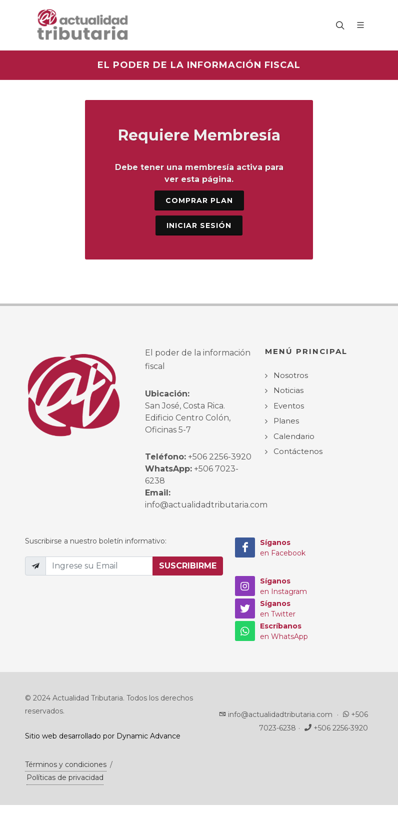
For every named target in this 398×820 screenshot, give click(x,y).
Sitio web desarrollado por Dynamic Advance (102, 736)
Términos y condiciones (65, 764)
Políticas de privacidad (65, 777)
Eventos (289, 405)
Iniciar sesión (199, 225)
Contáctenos (298, 451)
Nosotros (291, 375)
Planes (286, 421)
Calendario (294, 436)
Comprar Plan (199, 200)
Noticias (289, 390)
